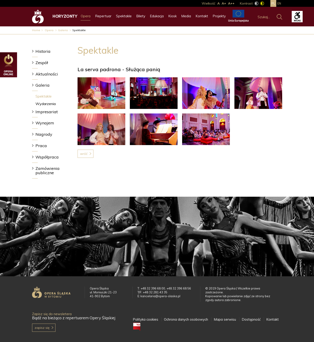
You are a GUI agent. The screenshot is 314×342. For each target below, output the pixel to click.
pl (273, 3)
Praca (41, 145)
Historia (42, 51)
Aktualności (46, 74)
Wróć (84, 154)
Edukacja (157, 16)
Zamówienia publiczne (47, 171)
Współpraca (47, 157)
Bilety (140, 16)
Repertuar (103, 16)
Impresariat (46, 111)
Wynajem (44, 123)
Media (186, 16)
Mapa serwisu (225, 319)
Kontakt (202, 16)
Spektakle (124, 16)
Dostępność (251, 319)
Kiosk (172, 16)
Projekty (219, 16)
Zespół (41, 62)
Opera (85, 16)
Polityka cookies (145, 319)
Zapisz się (42, 328)
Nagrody (43, 134)
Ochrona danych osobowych (186, 319)
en (279, 3)
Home (36, 30)
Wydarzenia (45, 103)
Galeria (63, 30)
